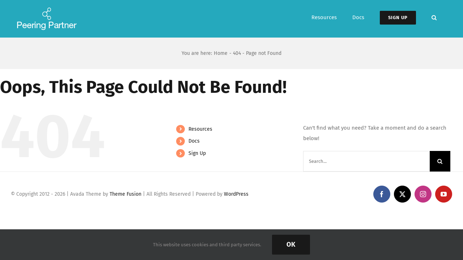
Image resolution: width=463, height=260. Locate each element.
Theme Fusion (125, 194)
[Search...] (366, 161)
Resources (200, 129)
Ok (291, 244)
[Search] (440, 161)
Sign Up (197, 153)
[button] (449, 17)
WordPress (236, 194)
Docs (194, 141)
